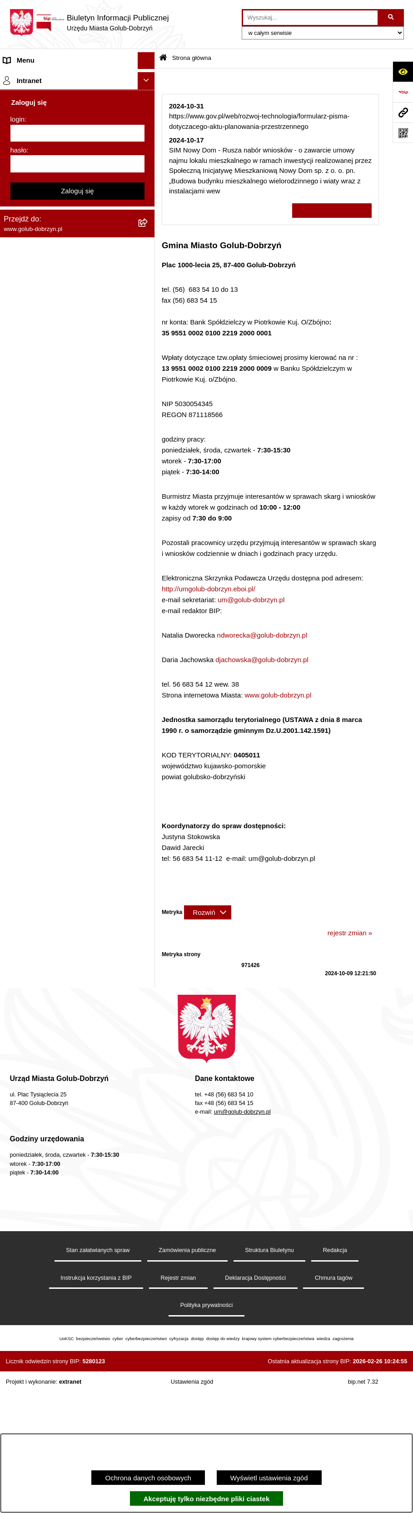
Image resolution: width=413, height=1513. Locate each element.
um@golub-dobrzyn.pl (251, 600)
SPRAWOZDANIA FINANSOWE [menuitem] (52, 343)
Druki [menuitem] (12, 421)
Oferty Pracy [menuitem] (22, 506)
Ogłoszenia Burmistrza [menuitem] (38, 224)
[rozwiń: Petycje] (148, 241)
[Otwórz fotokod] (403, 133)
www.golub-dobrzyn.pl (277, 695)
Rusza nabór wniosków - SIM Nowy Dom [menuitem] (65, 472)
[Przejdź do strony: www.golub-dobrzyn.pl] (403, 112)
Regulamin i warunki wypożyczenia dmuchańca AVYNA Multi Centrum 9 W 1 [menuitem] (65, 702)
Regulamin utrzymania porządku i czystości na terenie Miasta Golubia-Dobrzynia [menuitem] (69, 613)
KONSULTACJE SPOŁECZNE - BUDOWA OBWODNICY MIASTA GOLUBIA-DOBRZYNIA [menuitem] (67, 751)
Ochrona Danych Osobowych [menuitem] (48, 258)
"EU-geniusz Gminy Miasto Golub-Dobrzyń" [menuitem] (69, 911)
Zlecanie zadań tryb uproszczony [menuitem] (53, 173)
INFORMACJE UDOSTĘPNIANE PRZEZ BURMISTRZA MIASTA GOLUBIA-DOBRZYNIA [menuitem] (66, 833)
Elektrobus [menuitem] (20, 724)
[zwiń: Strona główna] (148, 78)
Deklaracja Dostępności (255, 1405)
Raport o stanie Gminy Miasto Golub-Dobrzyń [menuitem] (60, 641)
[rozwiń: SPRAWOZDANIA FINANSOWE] (148, 343)
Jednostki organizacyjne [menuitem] (40, 190)
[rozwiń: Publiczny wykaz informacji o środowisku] (148, 360)
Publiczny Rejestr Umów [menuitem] (41, 540)
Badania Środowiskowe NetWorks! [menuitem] (56, 877)
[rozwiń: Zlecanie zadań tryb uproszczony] (148, 173)
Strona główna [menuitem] (25, 77)
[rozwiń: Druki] (148, 421)
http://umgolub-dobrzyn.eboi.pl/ (208, 589)
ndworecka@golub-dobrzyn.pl (262, 635)
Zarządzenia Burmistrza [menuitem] (39, 292)
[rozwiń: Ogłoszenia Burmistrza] (148, 224)
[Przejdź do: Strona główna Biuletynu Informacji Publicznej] (163, 58)
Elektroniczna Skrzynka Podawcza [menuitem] (56, 663)
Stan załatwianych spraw (97, 1377)
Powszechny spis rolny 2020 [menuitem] (47, 523)
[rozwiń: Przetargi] (148, 275)
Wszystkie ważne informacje (332, 210)
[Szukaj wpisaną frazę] (391, 17)
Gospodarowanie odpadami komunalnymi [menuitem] (66, 489)
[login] (77, 1011)
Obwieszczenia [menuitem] (27, 455)
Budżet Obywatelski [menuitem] (34, 557)
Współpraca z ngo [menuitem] (31, 309)
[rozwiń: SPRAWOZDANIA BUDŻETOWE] (148, 326)
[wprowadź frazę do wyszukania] (310, 17)
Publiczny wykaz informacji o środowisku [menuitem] (65, 360)
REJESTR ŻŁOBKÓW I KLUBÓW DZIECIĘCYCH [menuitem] (55, 933)
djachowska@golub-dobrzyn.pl (262, 659)
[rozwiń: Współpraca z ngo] (148, 309)
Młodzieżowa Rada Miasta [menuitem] (43, 207)
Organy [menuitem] (15, 156)
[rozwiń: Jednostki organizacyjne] (148, 190)
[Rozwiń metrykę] (207, 912)
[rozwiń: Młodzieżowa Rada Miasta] (148, 207)
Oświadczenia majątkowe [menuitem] (42, 591)
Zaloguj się (77, 1069)
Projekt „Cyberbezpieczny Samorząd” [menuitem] (60, 894)
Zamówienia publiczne (187, 1377)
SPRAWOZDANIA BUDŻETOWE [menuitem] (54, 326)
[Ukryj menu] (146, 60)
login (17, 998)
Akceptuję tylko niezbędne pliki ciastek (207, 1499)
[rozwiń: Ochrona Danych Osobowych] (148, 258)
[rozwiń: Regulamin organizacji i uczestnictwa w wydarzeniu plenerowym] (148, 394)
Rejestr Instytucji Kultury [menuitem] (40, 574)
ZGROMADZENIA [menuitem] (31, 860)
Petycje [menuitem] (15, 241)
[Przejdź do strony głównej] (89, 22)
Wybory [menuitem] (15, 377)
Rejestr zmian (178, 1405)
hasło (18, 1028)
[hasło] (77, 1042)
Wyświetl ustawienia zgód (269, 1478)
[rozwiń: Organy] (148, 156)
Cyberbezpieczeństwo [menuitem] (37, 778)
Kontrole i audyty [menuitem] (29, 438)
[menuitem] (77, 100)
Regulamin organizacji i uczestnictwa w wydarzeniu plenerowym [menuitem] (63, 399)
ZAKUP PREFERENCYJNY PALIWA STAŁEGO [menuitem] (59, 801)
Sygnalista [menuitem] (19, 680)
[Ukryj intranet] (146, 959)
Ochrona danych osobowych (148, 1478)
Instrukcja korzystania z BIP (96, 1405)
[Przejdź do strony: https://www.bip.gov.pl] (403, 92)
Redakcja (335, 1377)
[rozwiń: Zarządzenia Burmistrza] (148, 292)
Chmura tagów (334, 1405)
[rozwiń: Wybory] (148, 377)
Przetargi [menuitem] (17, 275)
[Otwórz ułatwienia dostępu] (403, 71)
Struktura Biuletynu (269, 1377)
